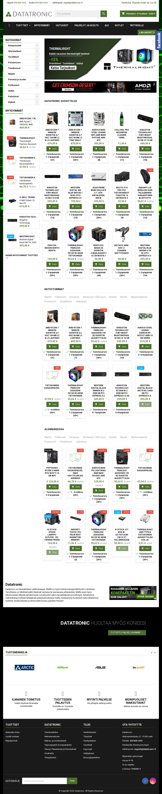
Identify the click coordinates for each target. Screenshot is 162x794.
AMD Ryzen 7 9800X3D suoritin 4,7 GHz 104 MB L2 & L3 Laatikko (52, 135)
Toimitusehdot (51, 732)
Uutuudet (62, 25)
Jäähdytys (81, 301)
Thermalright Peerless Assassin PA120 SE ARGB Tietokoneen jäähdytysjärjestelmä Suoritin (81, 253)
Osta (52, 149)
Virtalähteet (66, 301)
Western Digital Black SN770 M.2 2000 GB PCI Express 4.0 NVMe (28, 236)
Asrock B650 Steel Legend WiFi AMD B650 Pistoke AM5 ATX (98, 135)
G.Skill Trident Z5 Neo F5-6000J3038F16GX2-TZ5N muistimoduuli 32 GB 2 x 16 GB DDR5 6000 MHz (28, 197)
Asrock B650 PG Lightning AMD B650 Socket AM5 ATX (98, 473)
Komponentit (14, 45)
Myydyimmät (42, 25)
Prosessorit (50, 301)
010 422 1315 (20, 3)
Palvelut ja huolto (87, 25)
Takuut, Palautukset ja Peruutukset (60, 749)
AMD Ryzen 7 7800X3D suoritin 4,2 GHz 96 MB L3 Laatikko (28, 119)
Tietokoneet (14, 68)
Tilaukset (87, 736)
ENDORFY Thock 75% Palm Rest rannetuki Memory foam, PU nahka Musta (75, 537)
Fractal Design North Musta (52, 248)
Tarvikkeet (13, 57)
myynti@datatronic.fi (72, 3)
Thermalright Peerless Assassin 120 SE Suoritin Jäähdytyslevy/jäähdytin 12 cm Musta (28, 138)
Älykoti (11, 102)
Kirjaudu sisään (139, 3)
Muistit (123, 297)
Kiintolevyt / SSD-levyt (94, 297)
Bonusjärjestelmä (91, 757)
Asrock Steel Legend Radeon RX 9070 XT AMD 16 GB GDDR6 (145, 333)
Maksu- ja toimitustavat (55, 740)
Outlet (119, 25)
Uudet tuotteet (12, 736)
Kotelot (113, 297)
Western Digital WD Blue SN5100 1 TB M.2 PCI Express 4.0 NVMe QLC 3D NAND (75, 195)
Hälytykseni (88, 753)
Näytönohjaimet (139, 297)
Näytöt (11, 74)
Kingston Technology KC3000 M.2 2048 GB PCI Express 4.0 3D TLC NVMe (28, 217)
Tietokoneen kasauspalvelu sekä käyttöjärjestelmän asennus (28, 178)
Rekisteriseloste (52, 736)
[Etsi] (81, 14)
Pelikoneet (13, 85)
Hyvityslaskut (89, 740)
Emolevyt (74, 297)
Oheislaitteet (14, 51)
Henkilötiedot (89, 732)
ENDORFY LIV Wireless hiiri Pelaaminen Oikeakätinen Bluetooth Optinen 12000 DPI (144, 195)
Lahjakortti (147, 32)
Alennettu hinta (12, 732)
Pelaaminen (14, 62)
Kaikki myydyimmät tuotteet (22, 256)
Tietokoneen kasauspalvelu (28, 158)
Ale (107, 25)
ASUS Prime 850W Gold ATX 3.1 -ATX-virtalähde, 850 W (98, 192)
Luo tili (153, 3)
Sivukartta (49, 753)
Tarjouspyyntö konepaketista (58, 745)
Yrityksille (137, 25)
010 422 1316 (41, 3)
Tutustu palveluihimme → (127, 632)
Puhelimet (13, 96)
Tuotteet (22, 25)
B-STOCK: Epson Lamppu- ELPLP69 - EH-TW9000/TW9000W (53, 534)
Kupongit (87, 749)
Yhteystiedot (50, 757)
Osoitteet (87, 745)
